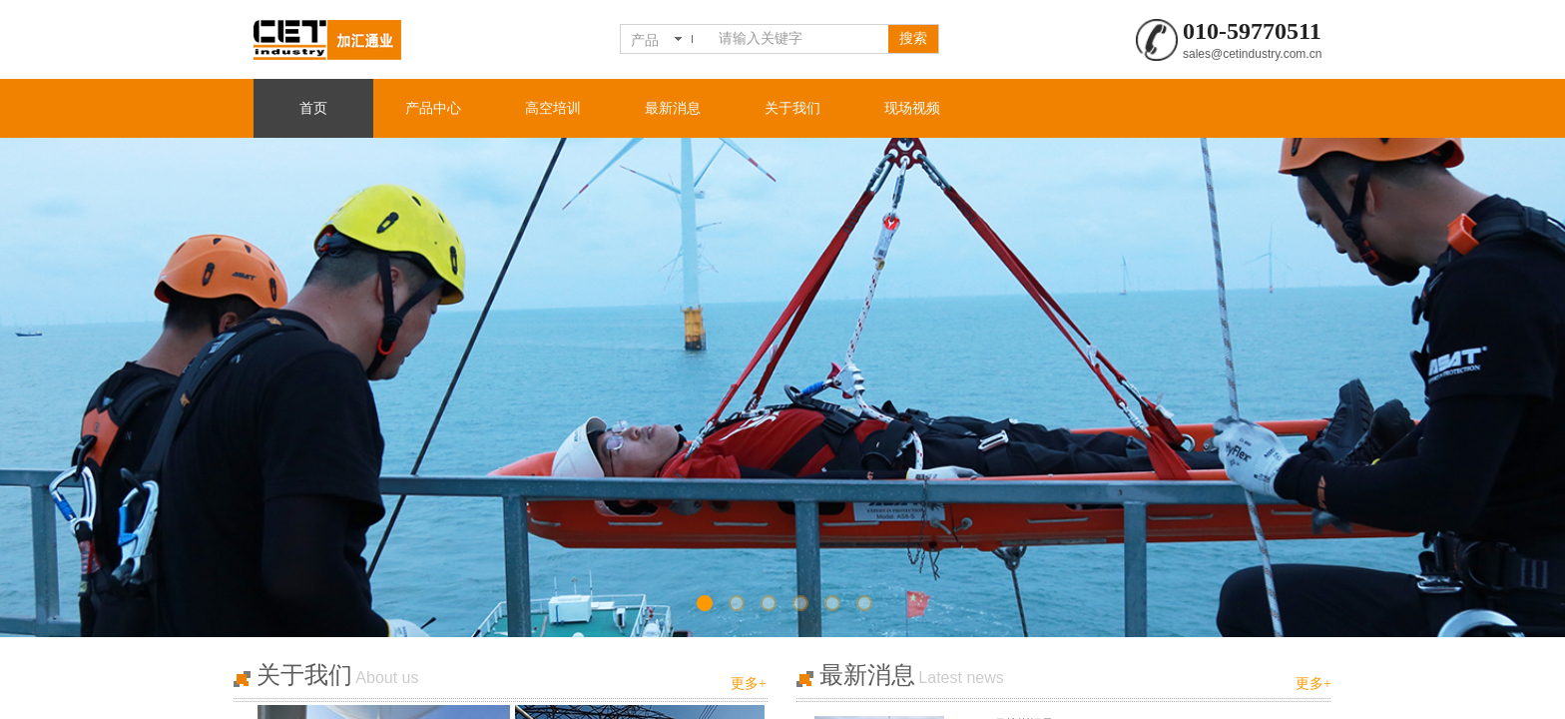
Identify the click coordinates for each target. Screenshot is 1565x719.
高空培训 (553, 108)
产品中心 (433, 108)
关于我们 (792, 108)
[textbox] (799, 39)
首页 (313, 108)
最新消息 (673, 108)
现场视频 (912, 108)
